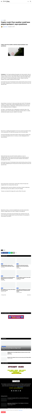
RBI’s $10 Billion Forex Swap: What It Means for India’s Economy (8, 290)
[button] (1, 1)
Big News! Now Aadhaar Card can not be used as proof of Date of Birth (19, 357)
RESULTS (24, 370)
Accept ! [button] (3, 412)
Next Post (28, 294)
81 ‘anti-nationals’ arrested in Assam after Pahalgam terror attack (23, 278)
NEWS (5, 20)
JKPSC (9, 370)
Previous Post (4, 294)
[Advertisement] (16, 11)
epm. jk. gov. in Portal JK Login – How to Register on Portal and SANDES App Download (17, 403)
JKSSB (20, 370)
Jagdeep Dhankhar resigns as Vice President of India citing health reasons (7, 266)
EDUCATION (21, 371)
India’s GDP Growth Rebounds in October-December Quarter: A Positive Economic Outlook (23, 290)
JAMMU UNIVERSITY (13, 371)
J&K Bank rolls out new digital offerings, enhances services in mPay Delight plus (18, 353)
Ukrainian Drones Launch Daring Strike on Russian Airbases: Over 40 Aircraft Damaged (8, 278)
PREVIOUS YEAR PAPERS (16, 373)
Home (2, 20)
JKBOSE (12, 370)
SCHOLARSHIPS (16, 372)
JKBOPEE (16, 370)
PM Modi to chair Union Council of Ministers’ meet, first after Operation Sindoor (22, 266)
